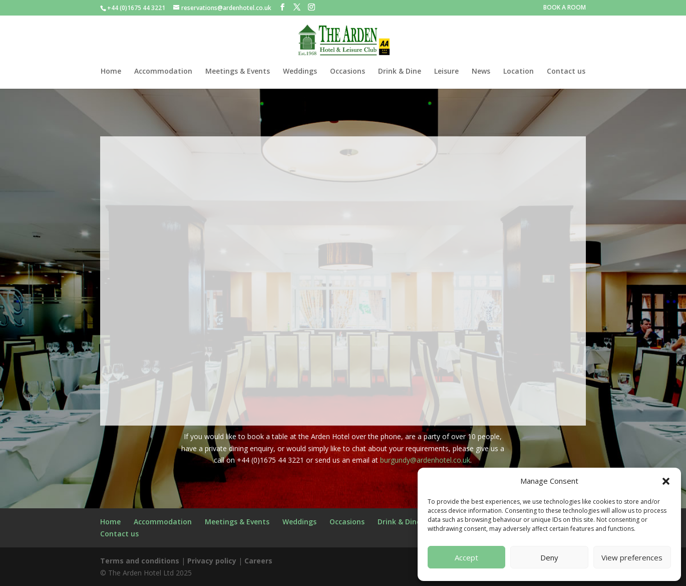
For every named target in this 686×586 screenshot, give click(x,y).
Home (111, 72)
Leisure (446, 72)
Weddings (300, 72)
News (481, 72)
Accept (466, 557)
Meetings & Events (237, 72)
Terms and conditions (139, 560)
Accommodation (163, 72)
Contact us (566, 72)
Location (518, 72)
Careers (258, 560)
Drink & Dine (399, 72)
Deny (549, 557)
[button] (666, 481)
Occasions (347, 72)
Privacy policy (211, 560)
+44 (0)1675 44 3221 (136, 8)
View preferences (631, 557)
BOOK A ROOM (564, 8)
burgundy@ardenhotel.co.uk (425, 460)
